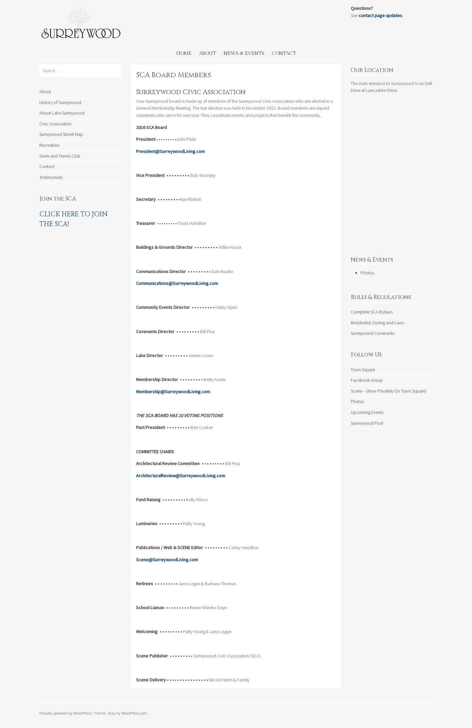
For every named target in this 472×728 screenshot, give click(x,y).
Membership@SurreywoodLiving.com (173, 392)
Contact (284, 53)
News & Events (244, 53)
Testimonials (51, 177)
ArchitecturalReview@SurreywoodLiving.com (180, 476)
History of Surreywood (60, 102)
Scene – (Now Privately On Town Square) (388, 391)
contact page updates (380, 15)
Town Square (363, 370)
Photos (367, 273)
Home (183, 53)
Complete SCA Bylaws (372, 312)
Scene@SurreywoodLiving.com (167, 560)
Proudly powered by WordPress (65, 713)
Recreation (49, 145)
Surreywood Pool (367, 423)
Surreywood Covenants (372, 333)
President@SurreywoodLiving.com (171, 151)
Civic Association (55, 124)
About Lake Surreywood (62, 113)
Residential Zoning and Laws (377, 323)
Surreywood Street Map (61, 134)
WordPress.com (134, 713)
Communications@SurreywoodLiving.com (177, 283)
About (207, 53)
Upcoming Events (367, 412)
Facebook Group (367, 380)
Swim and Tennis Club (59, 156)
